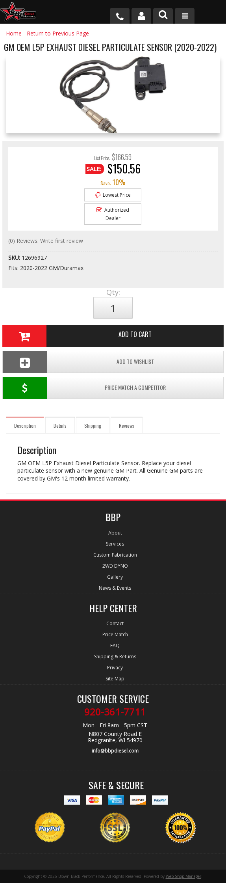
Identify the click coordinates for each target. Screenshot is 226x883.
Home (14, 33)
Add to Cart (77, 336)
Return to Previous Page (58, 33)
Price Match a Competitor (84, 388)
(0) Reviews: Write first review (45, 240)
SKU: (15, 257)
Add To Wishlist (78, 362)
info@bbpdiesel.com (115, 750)
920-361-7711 (115, 712)
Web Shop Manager (183, 876)
